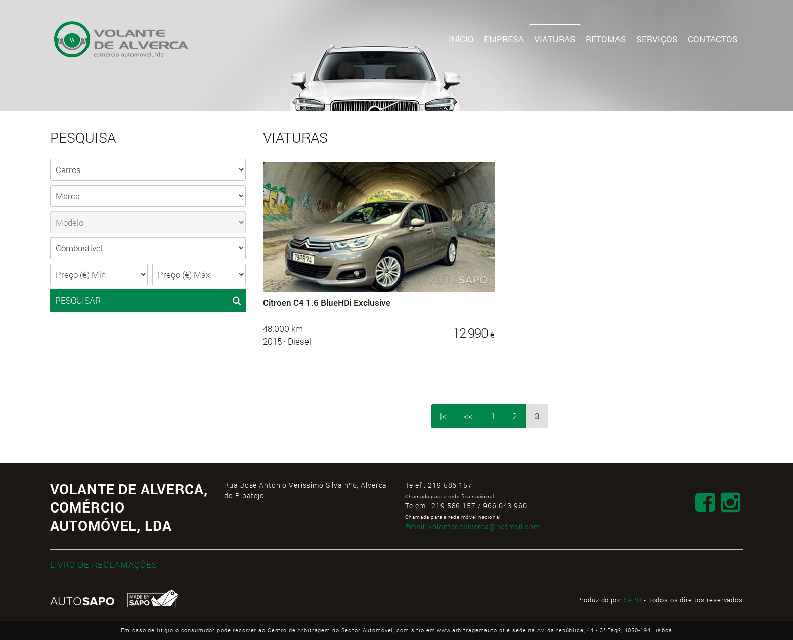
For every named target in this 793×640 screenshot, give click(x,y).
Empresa (504, 39)
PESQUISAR (148, 300)
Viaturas (555, 39)
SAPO (633, 599)
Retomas (606, 39)
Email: (472, 526)
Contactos (713, 39)
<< (468, 416)
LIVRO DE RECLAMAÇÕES (103, 564)
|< (443, 416)
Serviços (657, 39)
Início (461, 39)
